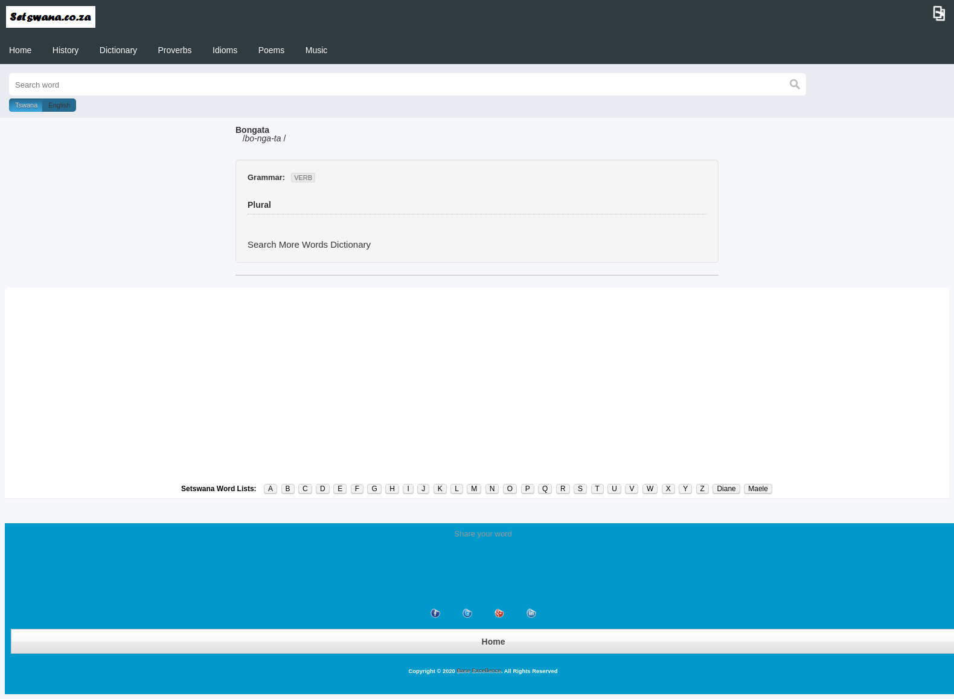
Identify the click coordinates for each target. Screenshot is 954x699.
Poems (271, 50)
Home (20, 50)
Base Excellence (478, 671)
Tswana (26, 105)
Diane (726, 489)
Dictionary (118, 50)
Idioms (225, 50)
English (59, 105)
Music (317, 50)
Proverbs (175, 50)
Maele (758, 489)
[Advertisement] (477, 385)
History (66, 50)
